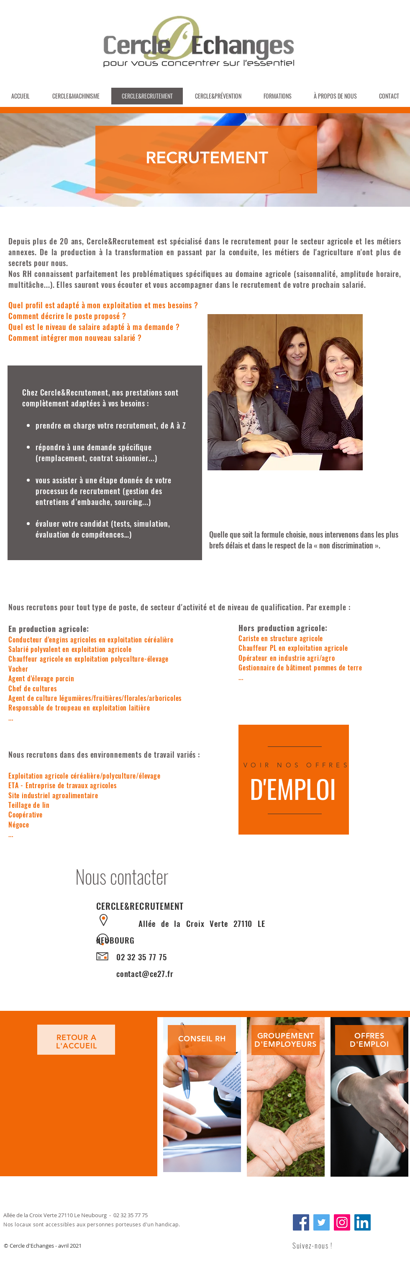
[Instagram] (342, 1222)
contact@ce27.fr (145, 973)
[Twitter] (321, 1222)
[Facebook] (301, 1222)
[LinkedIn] (362, 1222)
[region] (202, 1092)
